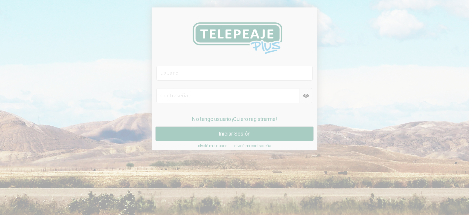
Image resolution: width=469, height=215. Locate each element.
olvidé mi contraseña (252, 145)
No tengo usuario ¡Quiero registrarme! (234, 119)
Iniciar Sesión (235, 133)
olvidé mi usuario (213, 145)
